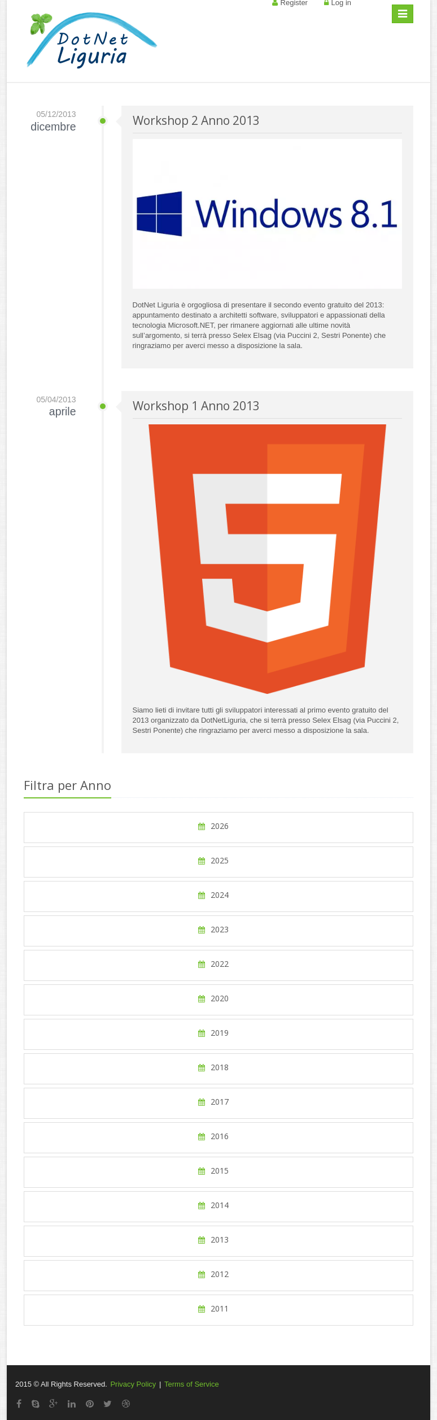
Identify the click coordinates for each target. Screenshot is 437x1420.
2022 (213, 963)
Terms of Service (191, 1384)
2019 (213, 1032)
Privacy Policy (133, 1384)
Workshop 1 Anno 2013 (196, 406)
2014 (213, 1205)
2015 (213, 1170)
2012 (213, 1274)
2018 (213, 1067)
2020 (213, 998)
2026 (213, 825)
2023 (213, 929)
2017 (213, 1101)
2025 (213, 860)
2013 (213, 1239)
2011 (213, 1308)
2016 (213, 1136)
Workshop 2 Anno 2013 (196, 120)
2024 (213, 894)
